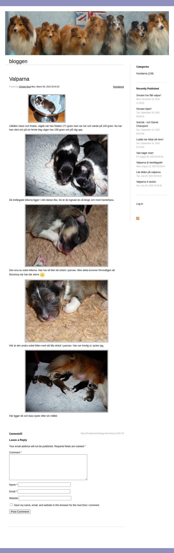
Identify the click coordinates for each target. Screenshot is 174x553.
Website (13, 503)
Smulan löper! (147, 112)
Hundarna (118, 86)
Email (13, 496)
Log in (139, 203)
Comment (15, 452)
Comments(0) (15, 433)
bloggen (18, 61)
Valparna (19, 79)
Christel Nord (25, 87)
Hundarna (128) (145, 73)
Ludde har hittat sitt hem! (149, 143)
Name (13, 489)
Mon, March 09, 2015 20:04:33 (45, 87)
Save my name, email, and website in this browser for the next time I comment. (57, 510)
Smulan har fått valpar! (148, 99)
